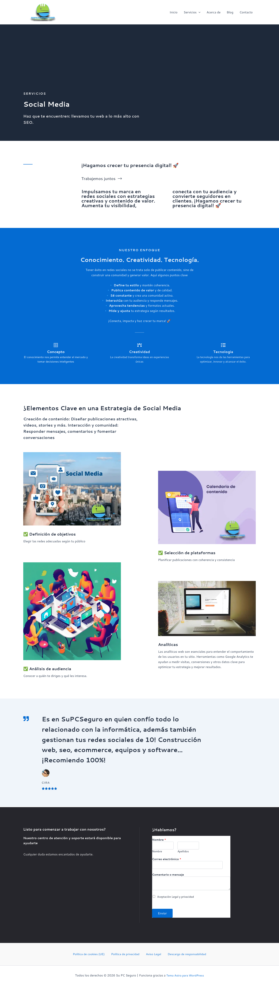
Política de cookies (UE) (91, 954)
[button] (199, 12)
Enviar (162, 913)
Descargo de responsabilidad (184, 954)
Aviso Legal (153, 954)
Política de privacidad (126, 954)
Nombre (159, 839)
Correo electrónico (166, 859)
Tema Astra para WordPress (185, 975)
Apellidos (183, 851)
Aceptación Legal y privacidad (175, 896)
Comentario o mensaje (168, 874)
